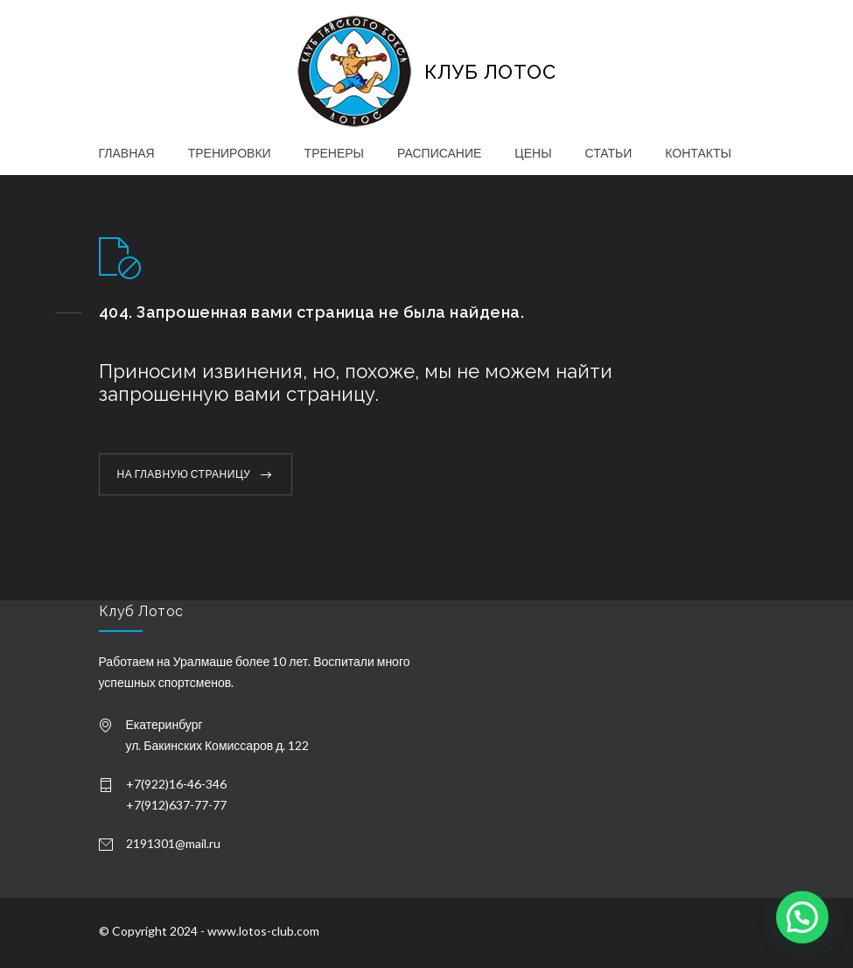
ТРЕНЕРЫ (334, 152)
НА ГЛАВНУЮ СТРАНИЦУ (184, 473)
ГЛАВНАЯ (127, 152)
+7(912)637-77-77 (176, 804)
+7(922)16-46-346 (176, 783)
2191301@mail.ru (173, 843)
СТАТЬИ (609, 152)
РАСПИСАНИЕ (439, 152)
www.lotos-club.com (263, 930)
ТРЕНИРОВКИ (229, 152)
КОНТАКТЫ (698, 152)
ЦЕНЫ (532, 152)
